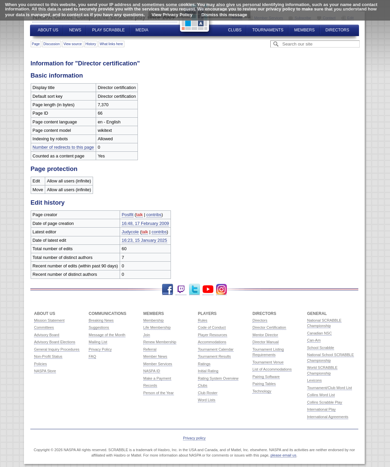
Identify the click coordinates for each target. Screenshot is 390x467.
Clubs (234, 30)
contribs (153, 214)
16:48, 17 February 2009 (145, 223)
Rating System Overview (218, 378)
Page (36, 44)
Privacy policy (194, 438)
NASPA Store (45, 371)
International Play (321, 409)
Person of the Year (158, 393)
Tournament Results (214, 356)
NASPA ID (151, 371)
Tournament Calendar (216, 349)
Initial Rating (208, 371)
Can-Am (314, 340)
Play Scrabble (108, 30)
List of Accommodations (272, 369)
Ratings (204, 364)
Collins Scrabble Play (324, 402)
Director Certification (269, 327)
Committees (44, 327)
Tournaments (267, 30)
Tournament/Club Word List (329, 388)
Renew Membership (159, 342)
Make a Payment (157, 378)
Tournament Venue (267, 362)
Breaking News (101, 320)
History (91, 44)
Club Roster (207, 393)
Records (150, 385)
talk (139, 214)
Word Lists (206, 400)
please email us (283, 455)
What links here (111, 44)
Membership (153, 320)
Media (142, 30)
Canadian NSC (319, 333)
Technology (261, 391)
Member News (155, 356)
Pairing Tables (264, 384)
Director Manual (265, 342)
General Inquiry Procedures (57, 349)
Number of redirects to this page (63, 147)
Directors (337, 30)
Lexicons (314, 380)
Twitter (194, 289)
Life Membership (157, 327)
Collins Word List (321, 395)
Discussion (51, 44)
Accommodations (212, 342)
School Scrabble (320, 348)
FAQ (92, 356)
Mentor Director (265, 335)
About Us (48, 30)
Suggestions (99, 327)
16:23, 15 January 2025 (144, 240)
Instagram (221, 289)
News (75, 30)
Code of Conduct (212, 327)
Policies (40, 364)
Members (304, 30)
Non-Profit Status (48, 356)
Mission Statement (49, 320)
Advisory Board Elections (54, 342)
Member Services (157, 364)
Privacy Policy (100, 349)
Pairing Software (266, 377)
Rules (202, 320)
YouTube (208, 289)
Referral (149, 349)
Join (146, 335)
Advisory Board (46, 335)
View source (72, 44)
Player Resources (212, 335)
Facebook (167, 289)
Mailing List (98, 342)
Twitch (181, 289)
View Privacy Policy (172, 14)
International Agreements (327, 417)
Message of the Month (107, 335)
